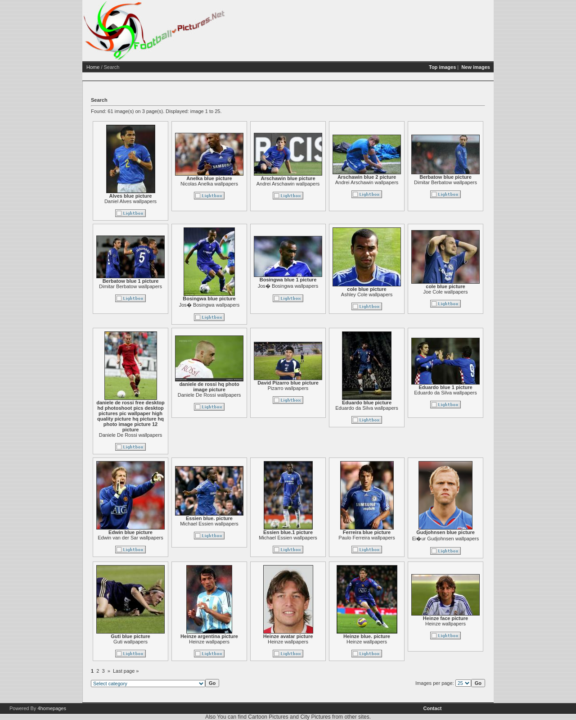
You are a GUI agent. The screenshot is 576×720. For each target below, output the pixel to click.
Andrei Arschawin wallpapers (288, 183)
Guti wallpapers (130, 641)
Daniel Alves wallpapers (130, 201)
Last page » (126, 671)
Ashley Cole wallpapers (366, 294)
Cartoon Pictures (268, 717)
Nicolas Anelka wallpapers (209, 183)
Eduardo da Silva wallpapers (366, 408)
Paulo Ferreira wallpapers (366, 537)
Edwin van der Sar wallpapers (130, 537)
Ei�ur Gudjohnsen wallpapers (445, 538)
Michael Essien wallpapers (209, 523)
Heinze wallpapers (209, 641)
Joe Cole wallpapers (445, 291)
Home (92, 67)
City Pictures (315, 717)
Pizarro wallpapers (288, 388)
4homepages (51, 708)
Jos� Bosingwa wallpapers (209, 305)
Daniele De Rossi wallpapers (130, 435)
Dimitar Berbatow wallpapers (445, 182)
